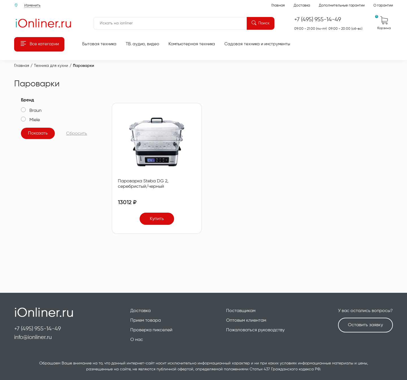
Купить (157, 219)
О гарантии (383, 5)
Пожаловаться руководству (255, 330)
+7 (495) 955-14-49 (37, 329)
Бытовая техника (99, 44)
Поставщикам (241, 311)
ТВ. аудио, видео (142, 44)
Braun (35, 110)
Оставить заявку (365, 325)
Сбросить (76, 133)
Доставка (302, 5)
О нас (136, 340)
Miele (34, 120)
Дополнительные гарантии (342, 5)
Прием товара (145, 320)
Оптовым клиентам (246, 320)
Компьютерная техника (191, 44)
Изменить (32, 5)
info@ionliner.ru (33, 337)
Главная (278, 5)
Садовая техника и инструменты (257, 44)
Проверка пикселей (151, 330)
